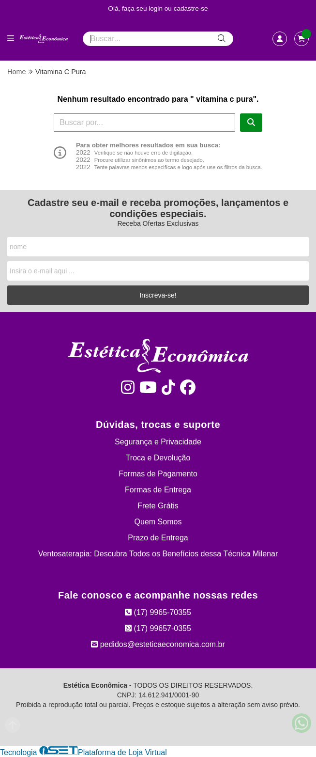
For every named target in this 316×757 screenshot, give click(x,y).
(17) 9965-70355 (158, 612)
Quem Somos (158, 522)
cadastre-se (191, 8)
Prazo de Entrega (158, 538)
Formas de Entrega (158, 490)
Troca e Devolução (158, 458)
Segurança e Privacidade (158, 442)
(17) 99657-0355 (158, 628)
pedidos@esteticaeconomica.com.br (158, 644)
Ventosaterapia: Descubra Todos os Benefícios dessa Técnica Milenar (158, 554)
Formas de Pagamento (158, 474)
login (157, 8)
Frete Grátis (157, 506)
